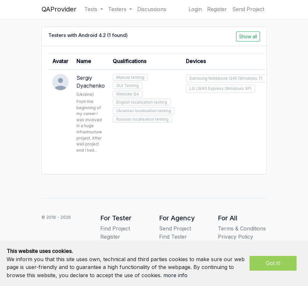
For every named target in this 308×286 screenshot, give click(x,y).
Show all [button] (248, 36)
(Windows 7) (250, 78)
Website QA (127, 94)
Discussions (151, 9)
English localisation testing (141, 102)
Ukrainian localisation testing (143, 110)
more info (175, 275)
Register (217, 9)
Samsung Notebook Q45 (213, 78)
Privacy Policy (235, 236)
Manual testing (130, 77)
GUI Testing (127, 85)
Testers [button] (118, 9)
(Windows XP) (238, 88)
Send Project (248, 9)
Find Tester (173, 236)
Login (195, 9)
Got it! (273, 263)
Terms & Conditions (242, 228)
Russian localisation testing (142, 119)
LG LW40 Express (206, 88)
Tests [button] (91, 9)
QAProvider (58, 9)
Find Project (115, 228)
